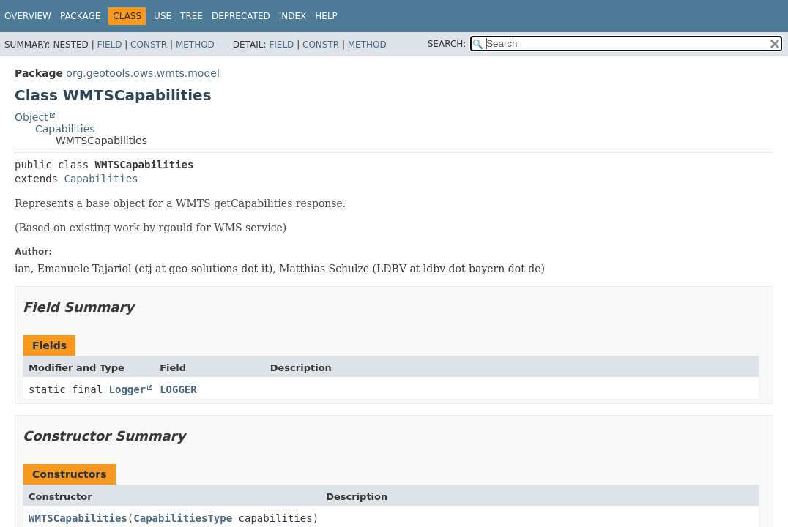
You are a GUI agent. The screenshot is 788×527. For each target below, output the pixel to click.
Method (195, 45)
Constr (148, 45)
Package (80, 16)
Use (162, 16)
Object (31, 117)
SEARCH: (447, 44)
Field (109, 45)
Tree (191, 16)
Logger (127, 389)
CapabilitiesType (182, 518)
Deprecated (241, 16)
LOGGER (178, 389)
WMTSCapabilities (78, 518)
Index (293, 16)
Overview (27, 16)
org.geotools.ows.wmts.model (142, 73)
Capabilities (65, 129)
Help (326, 16)
